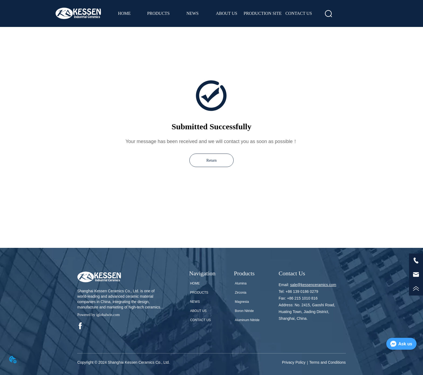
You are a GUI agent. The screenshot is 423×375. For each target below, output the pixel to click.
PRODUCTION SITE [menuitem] (263, 13)
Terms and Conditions (327, 362)
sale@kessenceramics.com (313, 285)
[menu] (211, 13)
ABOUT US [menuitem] (226, 13)
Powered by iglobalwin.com (98, 315)
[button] (158, 13)
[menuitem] (158, 13)
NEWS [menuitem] (192, 13)
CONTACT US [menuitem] (298, 13)
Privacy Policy (293, 362)
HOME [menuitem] (124, 13)
